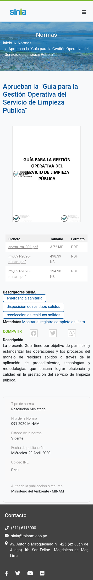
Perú (15, 470)
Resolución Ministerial (28, 409)
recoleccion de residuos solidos (33, 315)
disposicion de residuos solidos (33, 306)
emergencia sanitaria (24, 298)
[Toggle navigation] (84, 12)
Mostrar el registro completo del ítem (53, 322)
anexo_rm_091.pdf (23, 247)
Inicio (7, 43)
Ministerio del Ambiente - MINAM (37, 491)
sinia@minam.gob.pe (29, 536)
